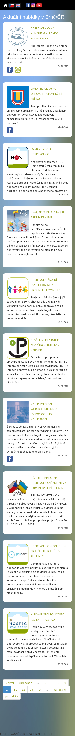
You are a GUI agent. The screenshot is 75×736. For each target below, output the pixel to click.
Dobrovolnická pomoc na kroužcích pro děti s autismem (48, 551)
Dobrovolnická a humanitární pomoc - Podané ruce (45, 33)
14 (39, 689)
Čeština (11, 5)
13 (31, 689)
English (18, 5)
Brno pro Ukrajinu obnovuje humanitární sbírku (46, 94)
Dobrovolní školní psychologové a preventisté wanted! (45, 285)
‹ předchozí (25, 683)
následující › (61, 689)
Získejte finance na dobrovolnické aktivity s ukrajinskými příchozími (49, 483)
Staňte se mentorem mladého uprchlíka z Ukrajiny (45, 345)
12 (23, 689)
